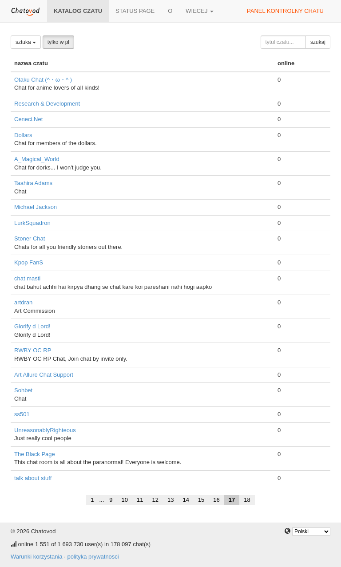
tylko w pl (58, 42)
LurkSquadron (32, 223)
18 (247, 499)
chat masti (27, 278)
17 (232, 499)
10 (125, 499)
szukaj (317, 42)
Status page (135, 11)
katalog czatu (78, 11)
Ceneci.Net (28, 119)
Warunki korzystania (37, 556)
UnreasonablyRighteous (45, 430)
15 (201, 499)
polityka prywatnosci (93, 556)
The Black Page (34, 454)
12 (155, 499)
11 (140, 499)
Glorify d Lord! (32, 326)
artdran (23, 302)
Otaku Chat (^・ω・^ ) (43, 79)
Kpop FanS (28, 262)
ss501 (22, 414)
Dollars (23, 135)
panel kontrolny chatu (285, 11)
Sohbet (23, 390)
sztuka (26, 42)
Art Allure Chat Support (43, 374)
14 (185, 499)
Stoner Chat (29, 238)
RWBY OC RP (32, 350)
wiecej (200, 11)
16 (216, 499)
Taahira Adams (33, 183)
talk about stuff (33, 478)
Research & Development (47, 103)
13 (170, 499)
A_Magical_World (36, 159)
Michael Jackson (35, 207)
